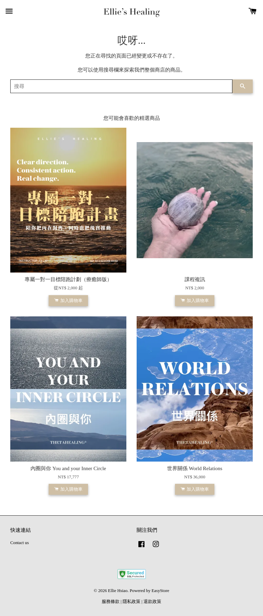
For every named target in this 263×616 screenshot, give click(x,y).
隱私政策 (131, 601)
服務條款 (111, 601)
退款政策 (152, 601)
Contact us (19, 542)
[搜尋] (121, 86)
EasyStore (160, 590)
